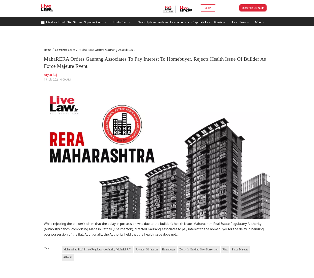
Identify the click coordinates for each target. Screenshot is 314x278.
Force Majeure (240, 249)
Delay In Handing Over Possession (198, 249)
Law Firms (240, 22)
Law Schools (180, 22)
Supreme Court (93, 22)
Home (47, 49)
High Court (120, 22)
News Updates (147, 22)
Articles (163, 22)
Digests (217, 22)
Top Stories (74, 22)
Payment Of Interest (147, 249)
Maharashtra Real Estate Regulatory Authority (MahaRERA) (97, 249)
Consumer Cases (65, 49)
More (259, 22)
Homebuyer (168, 249)
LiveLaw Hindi (55, 22)
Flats (225, 249)
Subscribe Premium (253, 7)
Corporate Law (201, 22)
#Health (68, 257)
